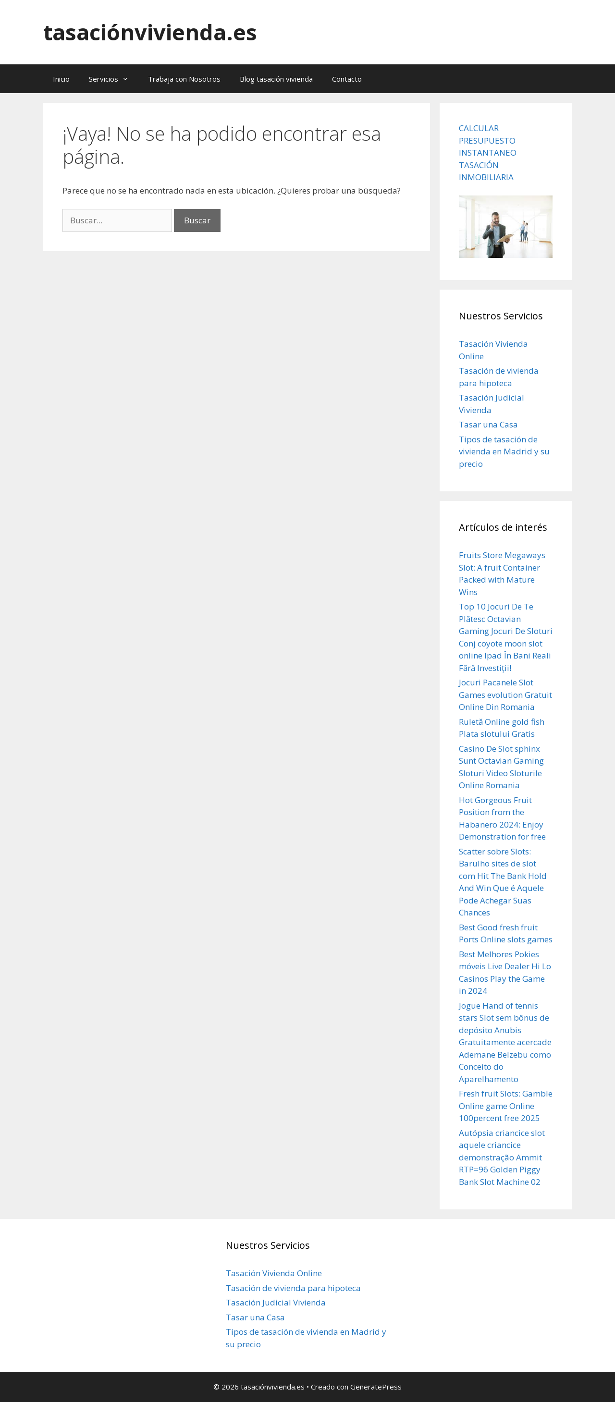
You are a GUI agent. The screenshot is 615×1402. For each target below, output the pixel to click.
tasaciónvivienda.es (150, 32)
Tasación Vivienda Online (274, 1273)
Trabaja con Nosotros (184, 79)
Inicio (61, 79)
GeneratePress (376, 1386)
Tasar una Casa (488, 424)
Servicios (113, 78)
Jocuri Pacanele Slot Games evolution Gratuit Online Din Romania (505, 694)
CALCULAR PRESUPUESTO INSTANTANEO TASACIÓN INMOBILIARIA (488, 152)
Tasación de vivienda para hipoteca (293, 1287)
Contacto (347, 79)
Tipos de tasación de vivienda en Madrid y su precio (504, 451)
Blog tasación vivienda (276, 79)
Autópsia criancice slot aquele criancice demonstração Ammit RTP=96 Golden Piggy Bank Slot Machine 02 (502, 1157)
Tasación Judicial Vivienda (276, 1302)
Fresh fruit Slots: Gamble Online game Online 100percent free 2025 (506, 1105)
